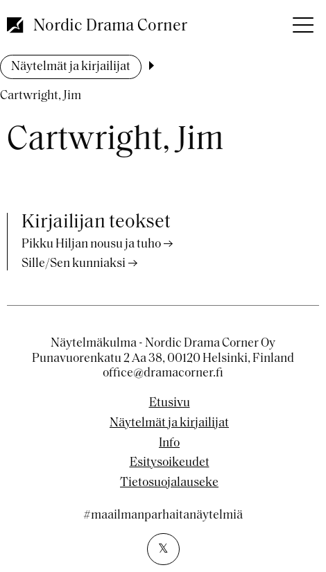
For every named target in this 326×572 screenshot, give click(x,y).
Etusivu (169, 403)
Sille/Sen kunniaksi (74, 263)
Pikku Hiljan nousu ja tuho (91, 244)
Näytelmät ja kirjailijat (70, 66)
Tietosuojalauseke (169, 483)
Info (169, 443)
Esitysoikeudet (169, 463)
